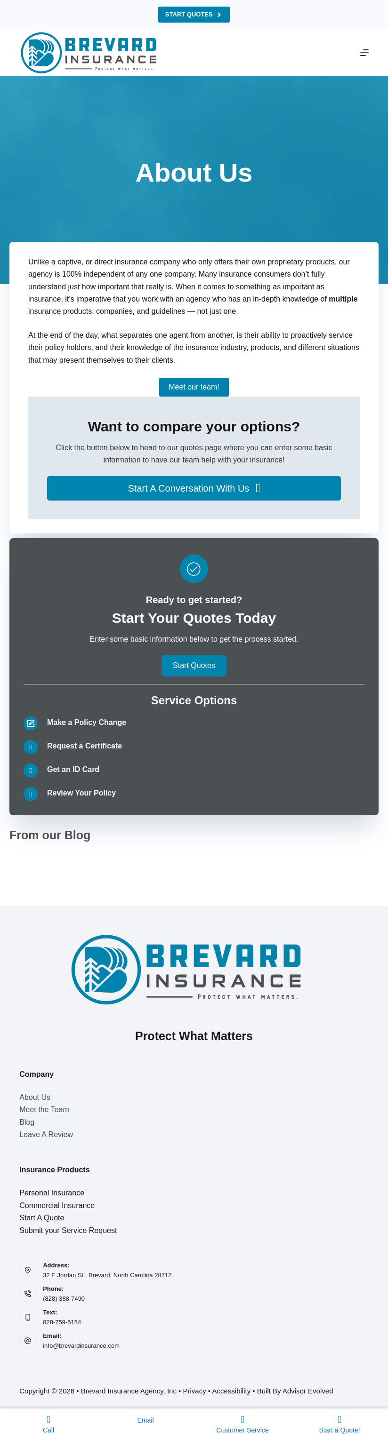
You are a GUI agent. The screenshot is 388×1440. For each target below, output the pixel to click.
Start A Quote (41, 1218)
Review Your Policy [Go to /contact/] (81, 793)
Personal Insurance (51, 1193)
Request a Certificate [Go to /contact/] (84, 746)
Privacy (194, 1391)
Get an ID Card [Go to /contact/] (73, 769)
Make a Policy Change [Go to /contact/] (86, 722)
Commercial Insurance (57, 1205)
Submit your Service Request (68, 1230)
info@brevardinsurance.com (81, 1345)
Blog (26, 1122)
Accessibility (231, 1391)
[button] (194, 488)
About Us (34, 1097)
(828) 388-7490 (64, 1298)
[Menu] (364, 52)
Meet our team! (194, 387)
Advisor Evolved (308, 1391)
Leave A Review (46, 1134)
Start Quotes (194, 14)
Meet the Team (44, 1110)
